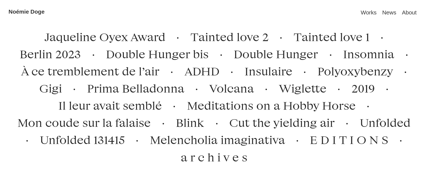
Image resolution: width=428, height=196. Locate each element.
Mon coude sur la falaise (81, 121)
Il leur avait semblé (107, 104)
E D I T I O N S (346, 138)
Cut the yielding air (279, 121)
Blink (190, 121)
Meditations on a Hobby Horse (269, 104)
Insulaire (265, 69)
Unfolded (382, 121)
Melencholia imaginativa (214, 138)
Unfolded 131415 (79, 138)
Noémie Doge (26, 11)
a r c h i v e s (214, 157)
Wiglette (299, 86)
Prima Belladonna (133, 86)
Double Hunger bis (154, 52)
